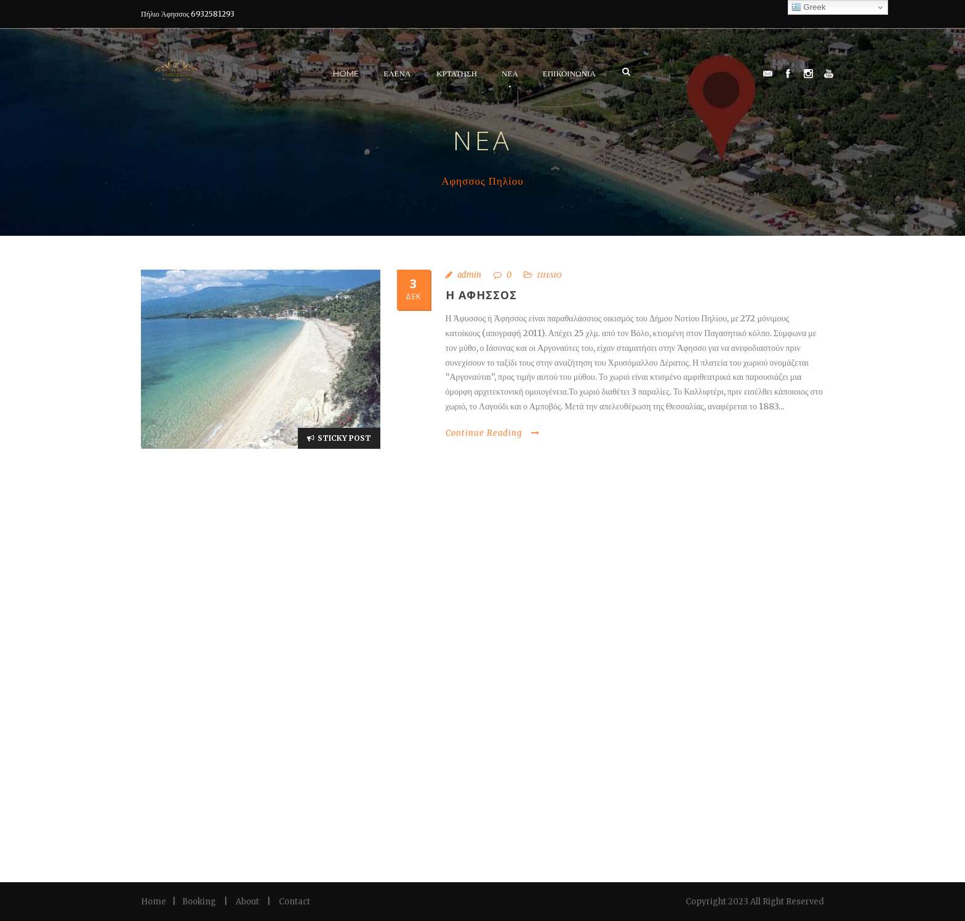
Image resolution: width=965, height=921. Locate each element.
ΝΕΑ (510, 73)
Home (346, 73)
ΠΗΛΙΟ (549, 275)
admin (469, 275)
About (247, 901)
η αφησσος (481, 295)
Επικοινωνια (569, 73)
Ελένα (396, 73)
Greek (808, 7)
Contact (294, 901)
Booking (199, 901)
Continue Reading (493, 433)
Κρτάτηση (456, 73)
